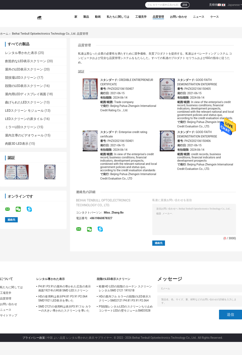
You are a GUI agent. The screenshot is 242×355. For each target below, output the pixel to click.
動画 (98, 16)
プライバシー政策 (33, 337)
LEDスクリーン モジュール (24, 110)
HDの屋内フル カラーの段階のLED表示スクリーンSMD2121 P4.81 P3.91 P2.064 (125, 298)
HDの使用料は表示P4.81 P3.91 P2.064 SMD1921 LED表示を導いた (62, 298)
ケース (214, 16)
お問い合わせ (178, 16)
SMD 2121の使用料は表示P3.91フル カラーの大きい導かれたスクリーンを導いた (64, 308)
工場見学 (141, 16)
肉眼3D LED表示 (16, 144)
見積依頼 (214, 4)
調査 (185, 4)
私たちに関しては (118, 16)
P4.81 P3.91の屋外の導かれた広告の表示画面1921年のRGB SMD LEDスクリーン (64, 288)
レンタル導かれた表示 (21, 53)
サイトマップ (8, 315)
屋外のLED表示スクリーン (24, 69)
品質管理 (158, 16)
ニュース (198, 16)
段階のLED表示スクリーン (24, 86)
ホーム (4, 33)
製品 (86, 16)
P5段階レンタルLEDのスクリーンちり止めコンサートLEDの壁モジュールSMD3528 (126, 308)
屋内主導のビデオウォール (24, 135)
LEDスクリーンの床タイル (24, 119)
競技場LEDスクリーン (21, 77)
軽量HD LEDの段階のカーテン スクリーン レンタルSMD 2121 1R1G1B (125, 288)
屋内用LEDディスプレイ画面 (25, 94)
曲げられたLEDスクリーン (24, 102)
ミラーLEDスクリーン (21, 127)
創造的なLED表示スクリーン (25, 61)
